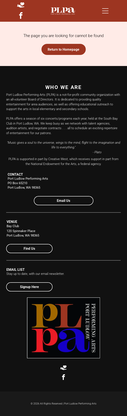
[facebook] (21, 16)
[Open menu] (105, 11)
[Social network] (21, 5)
